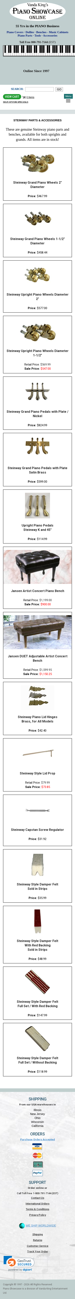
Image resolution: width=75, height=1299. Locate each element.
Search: (17, 89)
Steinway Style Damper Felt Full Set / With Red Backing (37, 1004)
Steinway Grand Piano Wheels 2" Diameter (37, 185)
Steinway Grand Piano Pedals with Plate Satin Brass (37, 470)
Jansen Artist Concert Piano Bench (37, 591)
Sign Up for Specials (15, 102)
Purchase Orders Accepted (37, 1139)
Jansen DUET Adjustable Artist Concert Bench (37, 658)
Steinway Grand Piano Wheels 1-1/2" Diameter (37, 241)
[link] (19, 1264)
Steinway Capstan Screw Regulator (37, 830)
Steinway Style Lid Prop (37, 773)
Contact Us (37, 1197)
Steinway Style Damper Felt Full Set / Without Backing (37, 1060)
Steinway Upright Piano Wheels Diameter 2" (38, 297)
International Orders (37, 1203)
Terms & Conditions (37, 1209)
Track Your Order (37, 1251)
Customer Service (37, 1245)
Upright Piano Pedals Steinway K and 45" (37, 528)
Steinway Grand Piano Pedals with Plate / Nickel (37, 414)
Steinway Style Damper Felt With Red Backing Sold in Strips (37, 945)
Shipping (37, 1234)
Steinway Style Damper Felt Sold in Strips (37, 886)
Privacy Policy (37, 1214)
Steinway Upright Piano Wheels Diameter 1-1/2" (38, 353)
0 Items (30, 97)
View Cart (12, 96)
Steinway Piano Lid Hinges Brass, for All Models (37, 719)
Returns (37, 1240)
